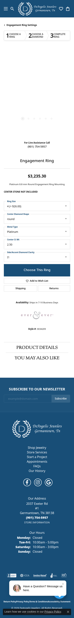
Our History (37, 471)
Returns (54, 288)
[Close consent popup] (68, 612)
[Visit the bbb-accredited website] (11, 575)
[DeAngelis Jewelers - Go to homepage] (37, 428)
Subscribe (61, 398)
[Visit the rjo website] (64, 575)
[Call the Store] (37, 517)
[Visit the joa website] (54, 575)
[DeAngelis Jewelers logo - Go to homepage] (37, 8)
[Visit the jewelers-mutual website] (40, 575)
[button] (12, 9)
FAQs (37, 466)
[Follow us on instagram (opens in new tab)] (38, 482)
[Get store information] (37, 522)
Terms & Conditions (38, 602)
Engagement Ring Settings (22, 25)
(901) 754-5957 (37, 147)
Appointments (37, 461)
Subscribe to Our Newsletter (37, 389)
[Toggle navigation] (5, 8)
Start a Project (37, 457)
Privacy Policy (22, 602)
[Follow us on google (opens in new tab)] (48, 482)
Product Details (37, 347)
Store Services (37, 452)
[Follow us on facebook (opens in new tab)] (27, 482)
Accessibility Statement (59, 602)
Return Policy (10, 602)
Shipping (20, 288)
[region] (37, 94)
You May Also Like (37, 358)
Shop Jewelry (37, 447)
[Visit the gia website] (24, 575)
